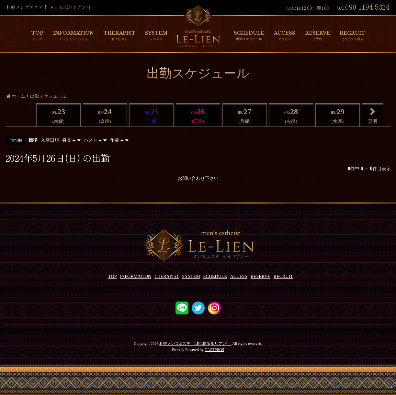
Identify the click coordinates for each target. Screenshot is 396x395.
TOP (37, 33)
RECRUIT (352, 33)
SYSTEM (156, 33)
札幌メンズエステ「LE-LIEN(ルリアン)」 (195, 343)
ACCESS (284, 33)
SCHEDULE (249, 33)
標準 (33, 140)
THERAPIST (119, 33)
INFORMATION (73, 33)
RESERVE (317, 33)
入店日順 (50, 140)
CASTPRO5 (214, 349)
